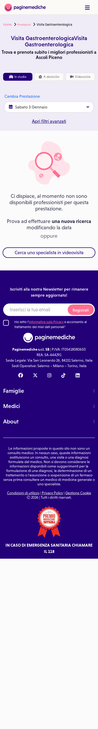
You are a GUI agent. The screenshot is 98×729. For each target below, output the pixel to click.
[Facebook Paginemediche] (20, 376)
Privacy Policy (52, 493)
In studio (17, 77)
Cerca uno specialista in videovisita (49, 252)
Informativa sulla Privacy (46, 322)
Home (7, 24)
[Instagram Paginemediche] (49, 376)
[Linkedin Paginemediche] (78, 376)
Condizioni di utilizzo (23, 493)
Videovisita (80, 77)
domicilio (49, 77)
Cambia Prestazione (22, 96)
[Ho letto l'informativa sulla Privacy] (6, 323)
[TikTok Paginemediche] (63, 376)
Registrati (81, 310)
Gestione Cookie (78, 493)
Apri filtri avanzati (49, 121)
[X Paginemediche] (35, 376)
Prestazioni (24, 24)
